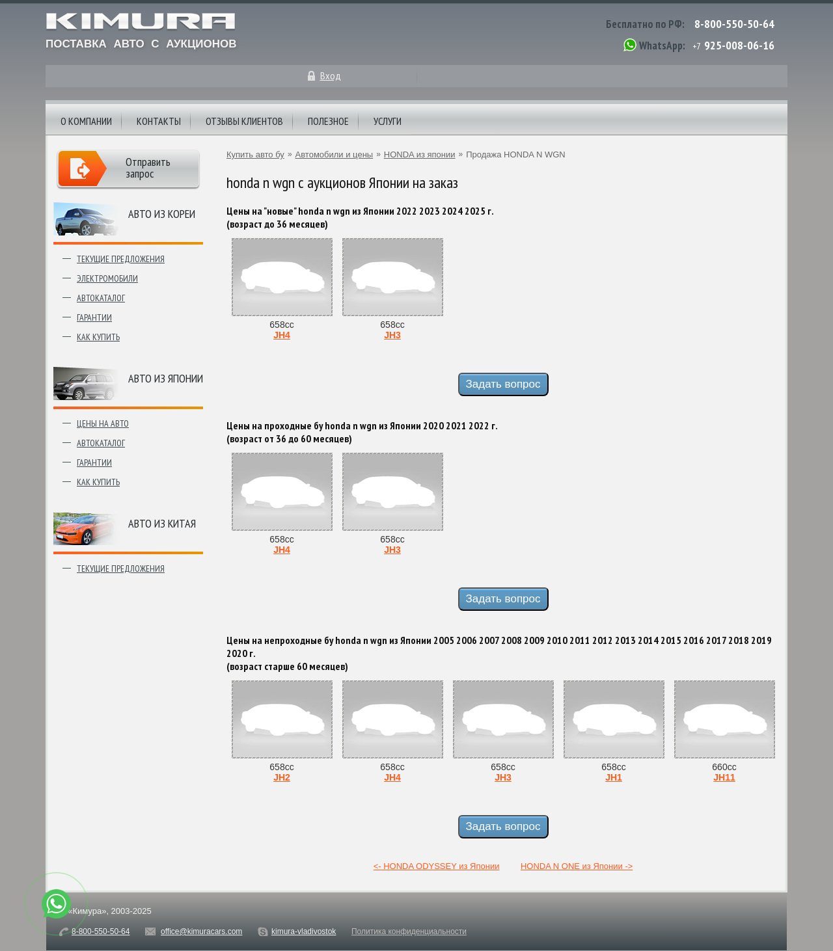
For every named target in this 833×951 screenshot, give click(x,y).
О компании (86, 120)
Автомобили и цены (334, 154)
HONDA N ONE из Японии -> (577, 866)
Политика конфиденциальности (409, 931)
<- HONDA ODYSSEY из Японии (437, 866)
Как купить (98, 337)
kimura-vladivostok (303, 931)
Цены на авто (103, 423)
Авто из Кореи (161, 213)
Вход (330, 75)
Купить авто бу (255, 154)
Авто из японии (165, 378)
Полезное (328, 120)
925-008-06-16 (739, 45)
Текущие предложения (121, 259)
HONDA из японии (420, 154)
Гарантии (94, 317)
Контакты (159, 120)
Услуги (388, 120)
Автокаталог (101, 298)
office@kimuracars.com (201, 931)
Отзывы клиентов (244, 120)
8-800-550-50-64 (734, 23)
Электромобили (107, 278)
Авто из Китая (162, 523)
